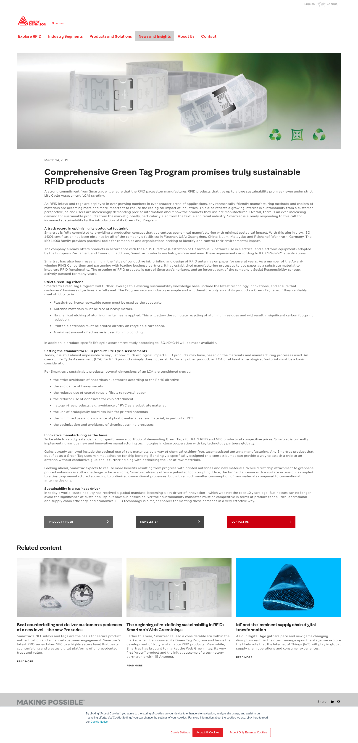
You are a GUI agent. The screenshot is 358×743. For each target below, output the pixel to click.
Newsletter (170, 521)
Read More (25, 661)
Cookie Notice (99, 721)
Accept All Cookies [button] (207, 732)
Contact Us (261, 521)
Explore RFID (29, 36)
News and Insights (155, 36)
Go (337, 14)
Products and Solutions (111, 36)
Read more (244, 657)
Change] (332, 4)
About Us (186, 36)
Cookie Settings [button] (180, 732)
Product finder (79, 521)
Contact (208, 36)
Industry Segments (65, 36)
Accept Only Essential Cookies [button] (248, 732)
